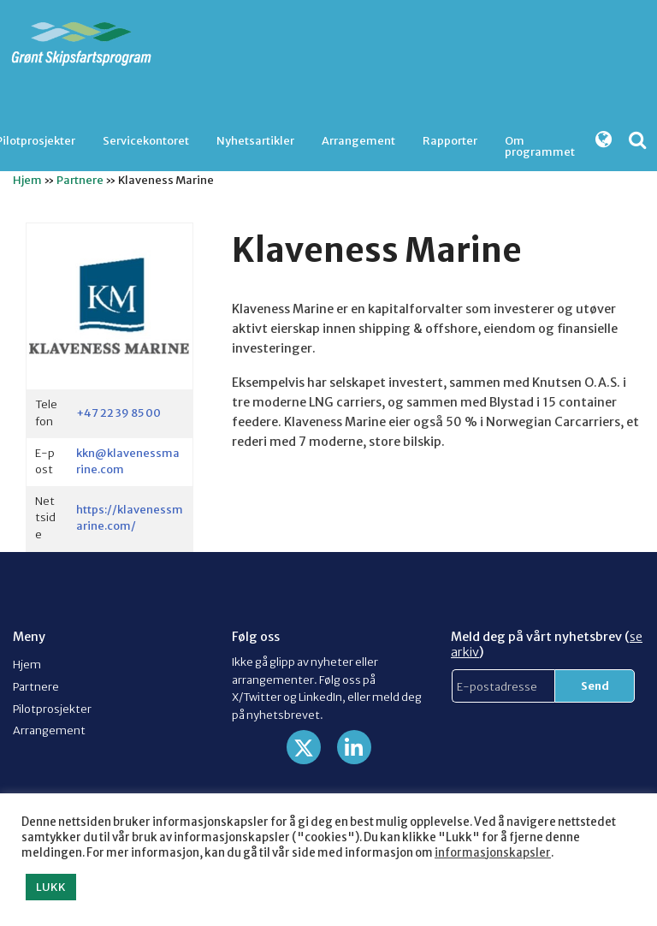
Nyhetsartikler (255, 140)
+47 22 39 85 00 (118, 412)
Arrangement (358, 140)
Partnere (80, 180)
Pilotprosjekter (52, 708)
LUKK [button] (51, 887)
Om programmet (540, 145)
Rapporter (450, 140)
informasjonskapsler (493, 853)
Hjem (27, 180)
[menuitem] (146, 141)
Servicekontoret (146, 140)
